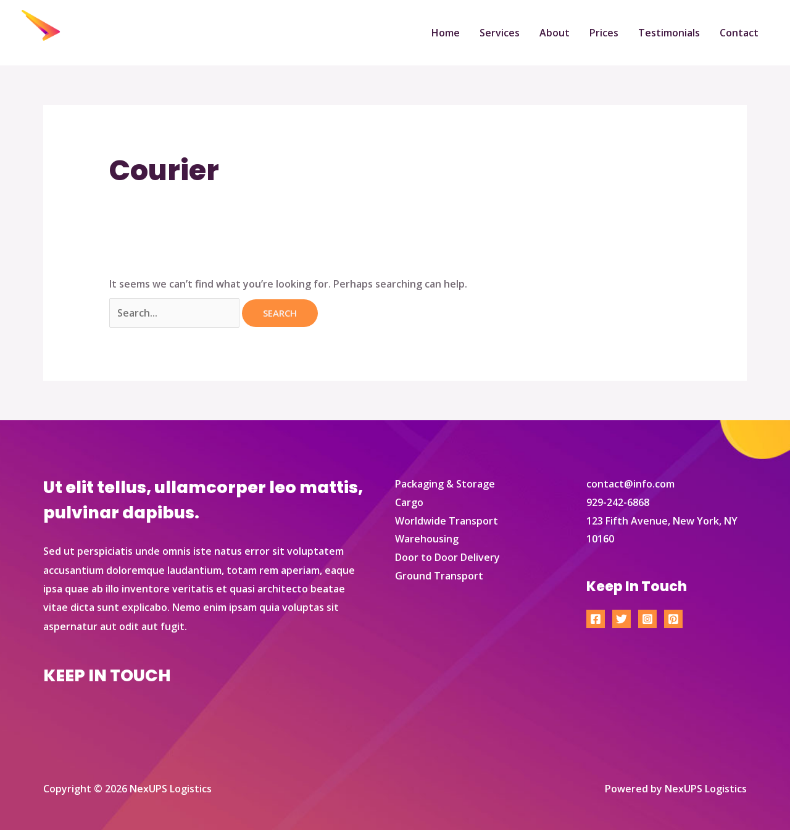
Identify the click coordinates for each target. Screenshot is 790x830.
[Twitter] (621, 619)
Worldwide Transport (446, 521)
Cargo (409, 502)
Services (500, 32)
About (554, 32)
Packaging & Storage (445, 484)
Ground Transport (439, 576)
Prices (603, 32)
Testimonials (669, 32)
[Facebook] (595, 619)
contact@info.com (630, 484)
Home (445, 32)
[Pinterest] (673, 619)
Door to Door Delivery (447, 557)
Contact (739, 32)
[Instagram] (647, 619)
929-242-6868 (617, 502)
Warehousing (427, 539)
